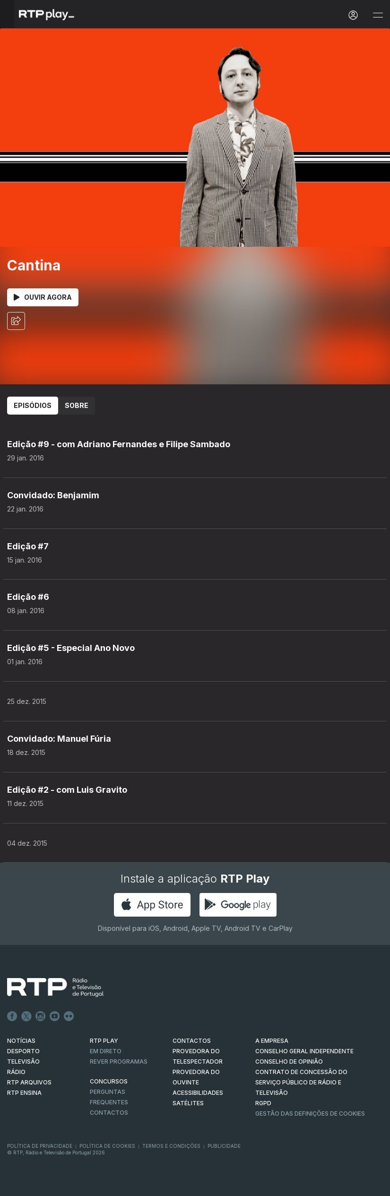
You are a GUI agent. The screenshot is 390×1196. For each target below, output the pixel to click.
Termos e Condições (171, 1146)
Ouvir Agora (43, 297)
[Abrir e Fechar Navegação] (377, 15)
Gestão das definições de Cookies (310, 1113)
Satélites (188, 1103)
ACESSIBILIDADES (198, 1092)
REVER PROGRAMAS (118, 1061)
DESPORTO (23, 1051)
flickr (69, 1016)
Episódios (33, 405)
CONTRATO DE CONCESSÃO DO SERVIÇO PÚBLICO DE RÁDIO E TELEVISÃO (301, 1082)
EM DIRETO (105, 1051)
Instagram (40, 1016)
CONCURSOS (109, 1081)
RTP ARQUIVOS (29, 1082)
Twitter (26, 1016)
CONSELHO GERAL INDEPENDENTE (304, 1051)
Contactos (109, 1112)
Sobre (76, 405)
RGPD (263, 1103)
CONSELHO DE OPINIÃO (289, 1061)
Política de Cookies (107, 1146)
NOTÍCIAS (21, 1040)
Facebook (12, 1016)
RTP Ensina (24, 1092)
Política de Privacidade (39, 1146)
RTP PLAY (104, 1040)
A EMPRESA (271, 1040)
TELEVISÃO (23, 1061)
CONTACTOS (192, 1040)
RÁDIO (16, 1071)
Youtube (55, 1016)
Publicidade (224, 1146)
